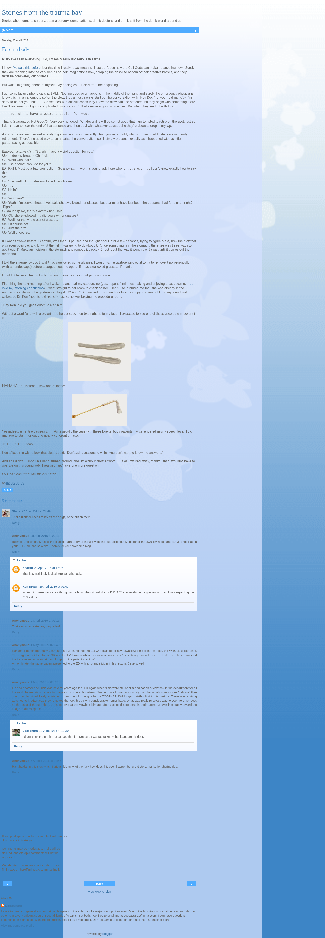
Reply (16, 523)
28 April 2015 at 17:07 (48, 568)
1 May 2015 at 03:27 (44, 682)
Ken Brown (30, 586)
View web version (99, 891)
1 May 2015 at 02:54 (44, 645)
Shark (16, 511)
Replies (22, 560)
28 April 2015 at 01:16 (44, 620)
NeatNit (27, 568)
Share (7, 489)
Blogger (107, 934)
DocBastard (13, 906)
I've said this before (26, 67)
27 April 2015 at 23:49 (36, 511)
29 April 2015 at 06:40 (53, 586)
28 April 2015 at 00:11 (44, 535)
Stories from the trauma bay (42, 12)
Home (99, 883)
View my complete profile (17, 925)
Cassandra (30, 731)
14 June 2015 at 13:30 (54, 731)
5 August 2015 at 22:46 (45, 760)
